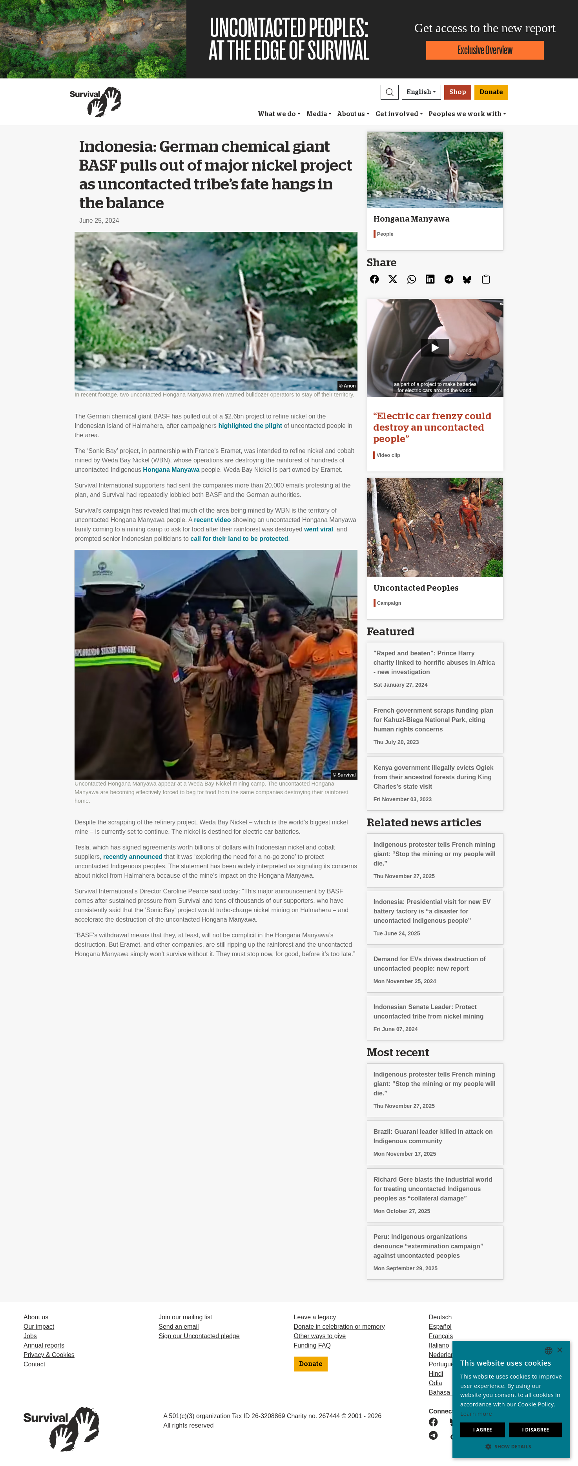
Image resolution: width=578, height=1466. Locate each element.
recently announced (132, 856)
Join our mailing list (185, 1317)
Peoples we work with (464, 114)
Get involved (397, 114)
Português (443, 1364)
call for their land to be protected (239, 538)
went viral (318, 529)
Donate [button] (491, 92)
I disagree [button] (535, 1429)
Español (440, 1326)
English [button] (419, 92)
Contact (34, 1364)
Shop (457, 92)
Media (316, 114)
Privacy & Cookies (49, 1354)
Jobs (30, 1336)
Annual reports (44, 1345)
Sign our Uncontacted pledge (199, 1336)
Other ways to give (320, 1336)
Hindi (436, 1373)
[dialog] (511, 1399)
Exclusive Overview (485, 50)
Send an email (179, 1326)
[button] (390, 92)
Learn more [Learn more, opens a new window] (476, 1413)
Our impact (39, 1326)
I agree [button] (482, 1429)
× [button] (559, 1350)
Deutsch (440, 1317)
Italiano (439, 1345)
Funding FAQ (312, 1345)
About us (351, 114)
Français (441, 1336)
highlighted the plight (250, 425)
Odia (435, 1383)
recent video (212, 520)
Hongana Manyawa (171, 469)
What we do (277, 114)
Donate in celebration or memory (339, 1326)
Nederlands (445, 1354)
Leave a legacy (315, 1317)
